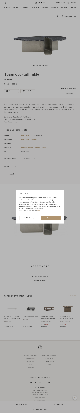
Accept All (50, 218)
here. (39, 211)
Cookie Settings (29, 218)
